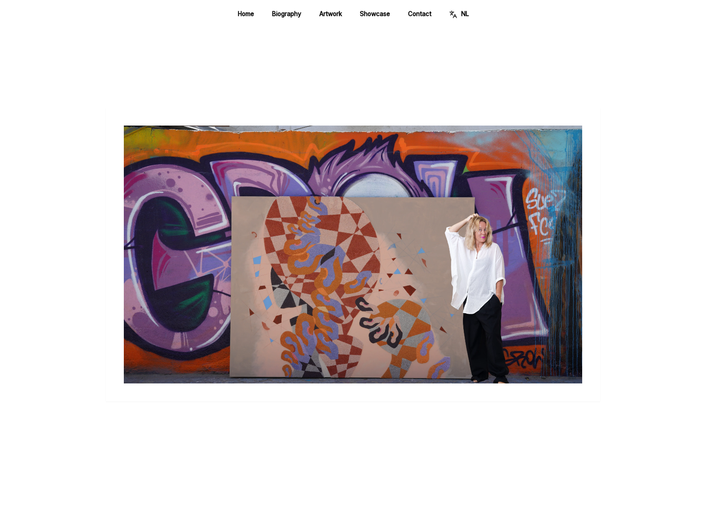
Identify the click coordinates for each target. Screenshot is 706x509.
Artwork (330, 14)
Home (246, 14)
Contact (419, 14)
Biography (286, 14)
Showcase (375, 14)
